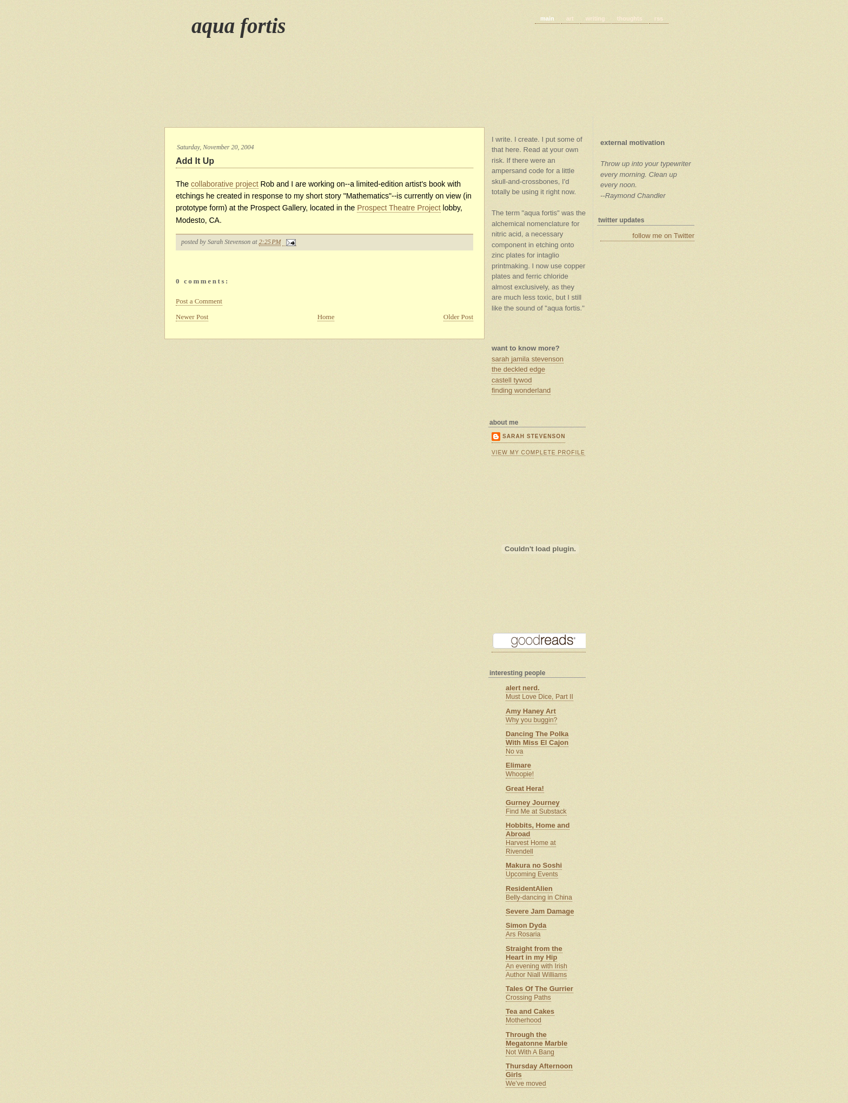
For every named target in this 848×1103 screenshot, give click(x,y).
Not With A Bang (530, 1052)
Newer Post (192, 317)
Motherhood (523, 1020)
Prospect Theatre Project (399, 207)
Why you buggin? (531, 720)
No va (514, 751)
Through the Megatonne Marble (536, 1039)
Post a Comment (199, 301)
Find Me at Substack (536, 811)
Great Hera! (525, 788)
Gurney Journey (533, 802)
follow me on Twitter (663, 236)
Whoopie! (520, 774)
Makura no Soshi (534, 865)
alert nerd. (523, 688)
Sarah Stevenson (533, 436)
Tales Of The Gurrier (539, 989)
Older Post (458, 317)
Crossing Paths (528, 997)
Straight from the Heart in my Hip (534, 953)
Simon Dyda (526, 925)
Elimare (518, 765)
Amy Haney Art (531, 711)
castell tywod (512, 380)
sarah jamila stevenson (528, 359)
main (547, 18)
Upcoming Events (532, 874)
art (570, 18)
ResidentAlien (529, 888)
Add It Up (195, 161)
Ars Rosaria (523, 934)
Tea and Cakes (530, 1011)
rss (659, 18)
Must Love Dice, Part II (539, 697)
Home (326, 317)
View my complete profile (538, 452)
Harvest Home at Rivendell (531, 847)
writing (595, 18)
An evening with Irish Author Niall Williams (536, 970)
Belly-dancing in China (539, 897)
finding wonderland (521, 390)
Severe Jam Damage (540, 911)
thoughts (629, 18)
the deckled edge (518, 369)
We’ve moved (526, 1083)
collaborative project (225, 184)
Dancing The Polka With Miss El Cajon (537, 738)
